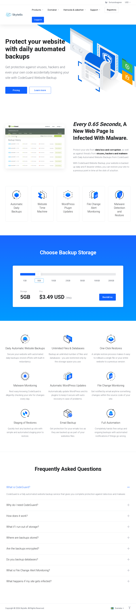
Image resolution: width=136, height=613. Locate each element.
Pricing (16, 90)
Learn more (40, 90)
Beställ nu (107, 297)
